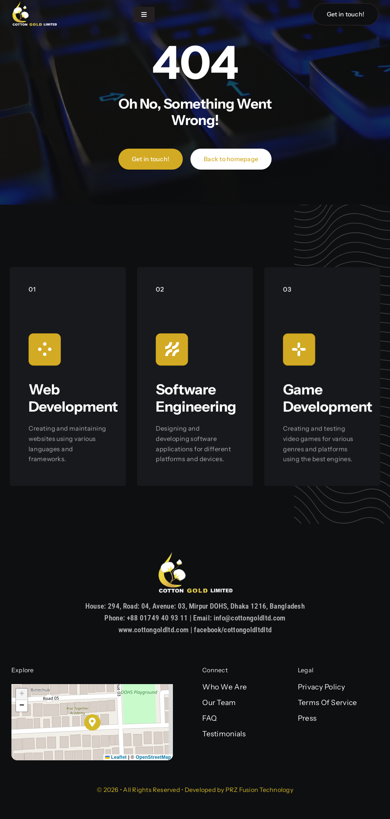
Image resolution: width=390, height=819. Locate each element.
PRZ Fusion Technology (259, 789)
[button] (92, 722)
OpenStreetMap (153, 757)
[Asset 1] (34, 4)
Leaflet (116, 757)
